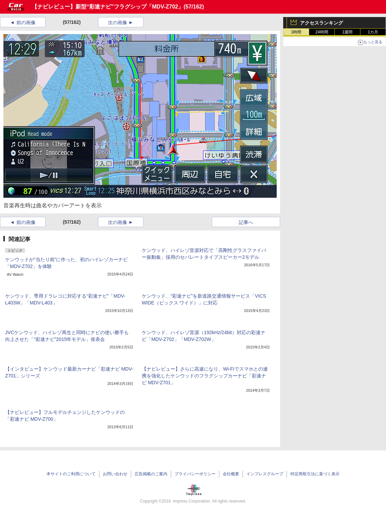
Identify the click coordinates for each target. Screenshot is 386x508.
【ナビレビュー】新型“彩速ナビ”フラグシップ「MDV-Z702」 (107, 7)
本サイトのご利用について (71, 474)
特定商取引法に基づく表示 (315, 474)
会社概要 (231, 474)
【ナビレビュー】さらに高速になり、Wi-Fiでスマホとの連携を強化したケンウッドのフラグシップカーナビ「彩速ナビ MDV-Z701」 (205, 375)
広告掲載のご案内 (151, 474)
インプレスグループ (264, 474)
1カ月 (373, 32)
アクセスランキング (321, 23)
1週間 (347, 32)
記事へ (246, 222)
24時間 (321, 32)
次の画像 (117, 22)
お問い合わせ (115, 474)
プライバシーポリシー (195, 474)
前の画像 (26, 22)
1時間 (296, 32)
